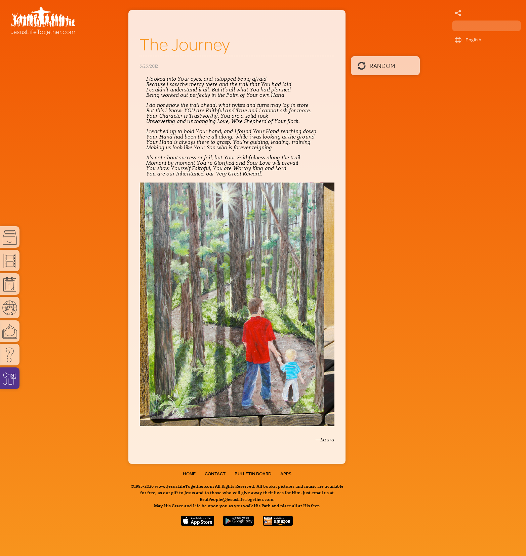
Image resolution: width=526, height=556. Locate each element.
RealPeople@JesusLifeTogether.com (236, 499)
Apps (285, 473)
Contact (215, 473)
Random (376, 65)
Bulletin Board (253, 473)
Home (189, 473)
